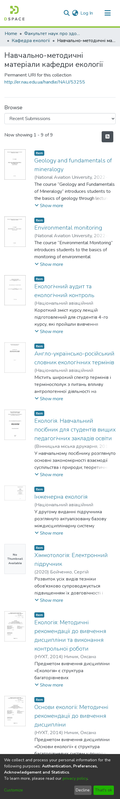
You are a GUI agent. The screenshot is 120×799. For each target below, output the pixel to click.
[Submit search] (66, 13)
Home (11, 33)
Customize (13, 790)
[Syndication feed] (107, 136)
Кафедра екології (31, 40)
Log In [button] (86, 13)
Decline (83, 790)
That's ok (103, 790)
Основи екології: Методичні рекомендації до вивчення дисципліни (71, 716)
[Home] (14, 13)
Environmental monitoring (68, 228)
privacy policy (75, 778)
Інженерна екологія (61, 497)
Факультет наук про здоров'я (53, 33)
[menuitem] (75, 13)
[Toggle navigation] (107, 13)
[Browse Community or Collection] (60, 118)
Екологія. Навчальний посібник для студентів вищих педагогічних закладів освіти (75, 429)
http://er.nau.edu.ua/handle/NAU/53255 (44, 82)
